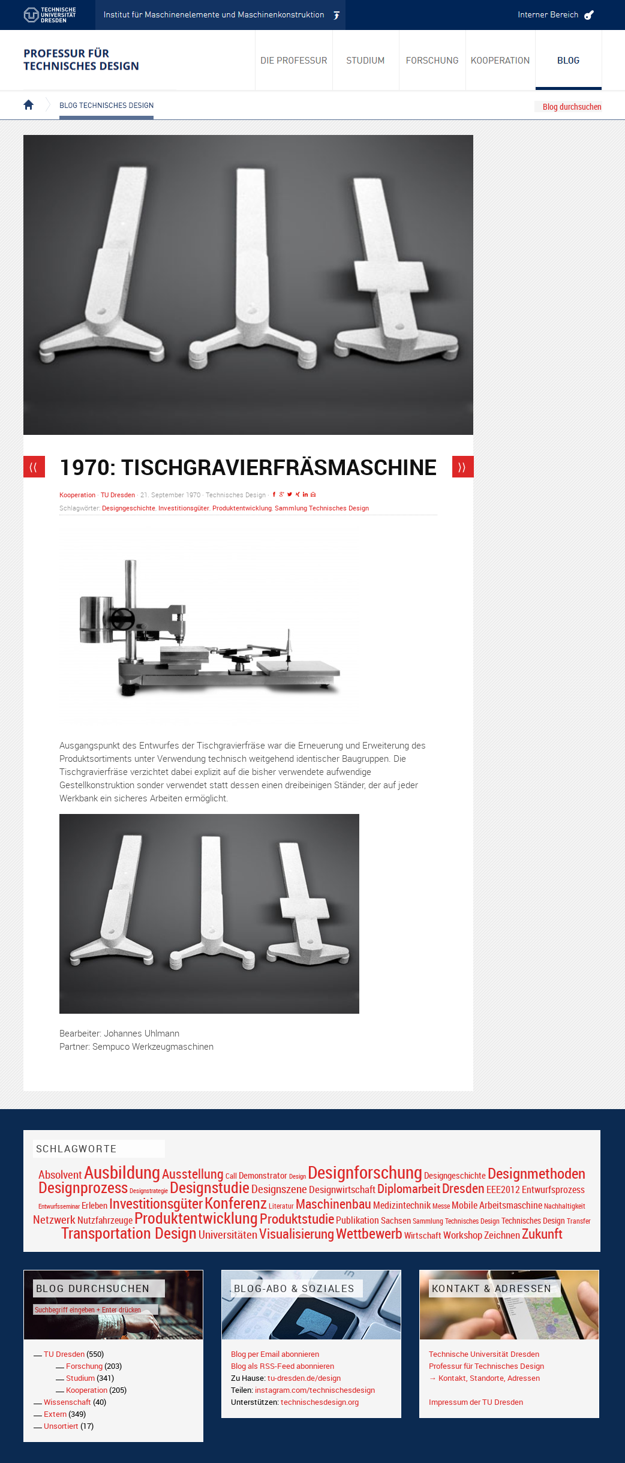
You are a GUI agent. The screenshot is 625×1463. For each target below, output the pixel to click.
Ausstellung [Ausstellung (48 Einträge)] (193, 1173)
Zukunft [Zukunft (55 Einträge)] (542, 1233)
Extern (55, 1413)
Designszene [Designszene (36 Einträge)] (279, 1189)
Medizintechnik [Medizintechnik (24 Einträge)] (402, 1205)
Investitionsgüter (183, 507)
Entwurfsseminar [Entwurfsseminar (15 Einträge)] (59, 1205)
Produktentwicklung (242, 507)
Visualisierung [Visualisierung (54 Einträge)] (296, 1233)
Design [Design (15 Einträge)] (297, 1175)
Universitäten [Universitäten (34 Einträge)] (228, 1234)
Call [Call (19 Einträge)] (231, 1175)
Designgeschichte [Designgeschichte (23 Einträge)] (455, 1175)
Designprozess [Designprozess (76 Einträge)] (83, 1187)
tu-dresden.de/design (304, 1377)
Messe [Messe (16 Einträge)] (441, 1205)
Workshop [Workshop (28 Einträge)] (462, 1235)
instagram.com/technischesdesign (315, 1389)
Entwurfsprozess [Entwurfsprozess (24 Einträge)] (553, 1189)
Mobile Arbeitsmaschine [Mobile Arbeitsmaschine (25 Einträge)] (497, 1205)
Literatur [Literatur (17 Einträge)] (281, 1206)
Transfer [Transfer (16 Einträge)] (579, 1220)
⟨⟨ (33, 466)
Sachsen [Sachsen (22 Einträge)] (396, 1220)
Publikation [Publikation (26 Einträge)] (357, 1220)
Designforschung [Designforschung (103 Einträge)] (365, 1172)
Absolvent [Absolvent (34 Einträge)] (60, 1174)
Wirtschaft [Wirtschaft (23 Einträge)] (422, 1235)
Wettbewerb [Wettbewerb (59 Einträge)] (369, 1233)
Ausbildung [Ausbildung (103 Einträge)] (122, 1172)
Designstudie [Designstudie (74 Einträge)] (210, 1187)
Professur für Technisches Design (486, 1365)
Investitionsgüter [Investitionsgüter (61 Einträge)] (156, 1203)
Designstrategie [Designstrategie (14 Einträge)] (149, 1190)
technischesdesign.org (320, 1401)
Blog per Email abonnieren (275, 1353)
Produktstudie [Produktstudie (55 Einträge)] (297, 1218)
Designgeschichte (128, 507)
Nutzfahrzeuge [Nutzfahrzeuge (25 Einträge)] (105, 1220)
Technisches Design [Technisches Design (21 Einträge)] (533, 1220)
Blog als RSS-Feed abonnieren (282, 1365)
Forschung (84, 1365)
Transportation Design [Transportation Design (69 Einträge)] (129, 1232)
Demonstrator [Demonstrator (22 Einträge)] (263, 1175)
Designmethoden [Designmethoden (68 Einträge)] (536, 1172)
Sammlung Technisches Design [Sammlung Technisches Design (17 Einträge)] (456, 1221)
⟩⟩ (462, 466)
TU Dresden (118, 494)
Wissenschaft (67, 1401)
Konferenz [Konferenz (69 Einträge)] (236, 1202)
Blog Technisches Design (97, 95)
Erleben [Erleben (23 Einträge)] (94, 1205)
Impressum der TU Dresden (476, 1401)
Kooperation (77, 494)
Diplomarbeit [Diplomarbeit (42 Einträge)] (408, 1188)
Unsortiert (61, 1425)
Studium (80, 1377)
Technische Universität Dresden (484, 1353)
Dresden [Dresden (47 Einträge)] (463, 1188)
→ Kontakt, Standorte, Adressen (484, 1377)
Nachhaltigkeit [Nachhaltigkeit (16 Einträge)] (564, 1205)
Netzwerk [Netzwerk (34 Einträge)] (54, 1219)
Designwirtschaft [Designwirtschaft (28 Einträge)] (342, 1189)
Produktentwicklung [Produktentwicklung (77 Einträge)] (196, 1217)
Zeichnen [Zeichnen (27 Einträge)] (502, 1235)
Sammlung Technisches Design (322, 507)
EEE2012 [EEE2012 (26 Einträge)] (503, 1189)
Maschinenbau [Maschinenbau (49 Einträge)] (333, 1203)
